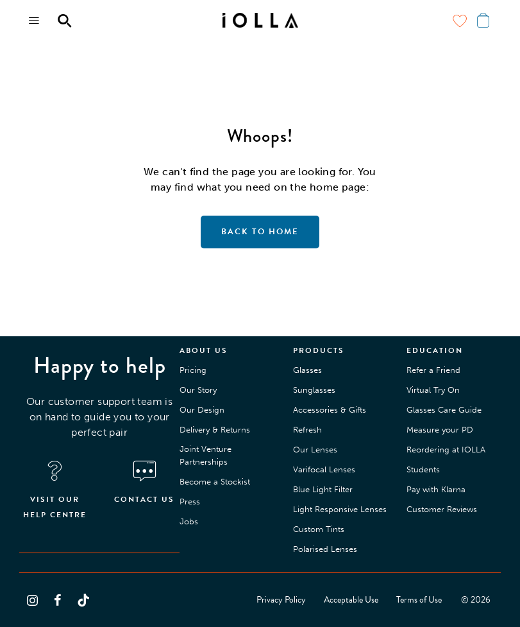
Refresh (307, 429)
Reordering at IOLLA (446, 449)
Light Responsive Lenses (340, 509)
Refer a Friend (433, 370)
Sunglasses (314, 390)
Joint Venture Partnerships (205, 455)
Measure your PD (440, 429)
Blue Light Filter (323, 489)
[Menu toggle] (34, 20)
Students (423, 469)
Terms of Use (419, 600)
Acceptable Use (351, 600)
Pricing (193, 370)
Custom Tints (318, 529)
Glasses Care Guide (444, 410)
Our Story (198, 390)
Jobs (189, 521)
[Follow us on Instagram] (32, 600)
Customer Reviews (442, 509)
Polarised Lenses (325, 549)
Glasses (307, 370)
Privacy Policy (281, 600)
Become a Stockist (215, 481)
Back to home (260, 231)
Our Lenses (315, 449)
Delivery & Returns (215, 429)
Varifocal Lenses (324, 469)
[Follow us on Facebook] (58, 600)
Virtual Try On (433, 390)
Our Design (202, 410)
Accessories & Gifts (329, 410)
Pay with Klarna (436, 489)
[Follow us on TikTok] (83, 600)
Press (190, 501)
